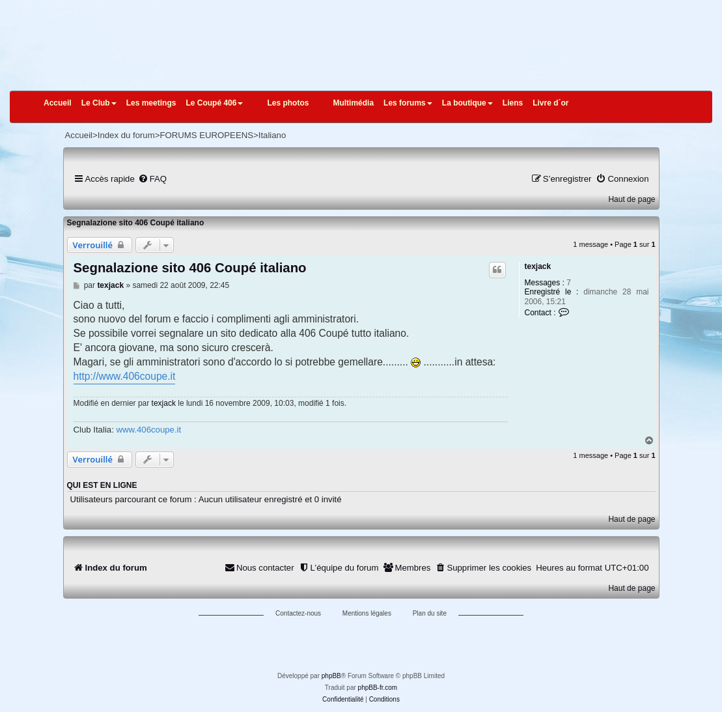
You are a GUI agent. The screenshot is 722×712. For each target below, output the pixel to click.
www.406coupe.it (148, 429)
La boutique (467, 102)
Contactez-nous (298, 613)
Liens (513, 102)
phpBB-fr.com (378, 687)
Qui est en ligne (102, 485)
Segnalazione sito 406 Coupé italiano (135, 222)
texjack (538, 266)
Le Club (99, 102)
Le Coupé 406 (214, 102)
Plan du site (430, 613)
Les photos (288, 102)
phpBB (331, 675)
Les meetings (151, 102)
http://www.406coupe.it (125, 376)
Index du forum (126, 135)
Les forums (407, 102)
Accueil (58, 102)
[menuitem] (152, 178)
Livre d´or (550, 102)
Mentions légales (366, 613)
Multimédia (353, 102)
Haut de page (631, 199)
